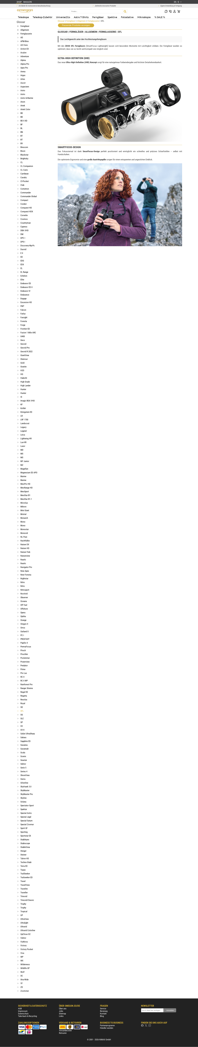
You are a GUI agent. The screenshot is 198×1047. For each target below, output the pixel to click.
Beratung (103, 1011)
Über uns (62, 1008)
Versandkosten (65, 1030)
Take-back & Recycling (27, 1016)
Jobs (61, 1011)
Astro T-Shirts (81, 17)
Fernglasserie (93, 21)
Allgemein (81, 21)
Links (61, 1016)
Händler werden (106, 1028)
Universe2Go (63, 17)
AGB (20, 1008)
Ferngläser (98, 17)
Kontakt (103, 1013)
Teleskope (23, 17)
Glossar (61, 21)
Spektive (112, 17)
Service (103, 1008)
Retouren (63, 1033)
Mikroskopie (144, 17)
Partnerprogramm (107, 1025)
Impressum (23, 1011)
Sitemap (62, 1013)
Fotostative (127, 17)
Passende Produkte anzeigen (76, 25)
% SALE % (159, 17)
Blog (102, 1016)
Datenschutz (23, 1013)
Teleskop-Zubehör (42, 17)
